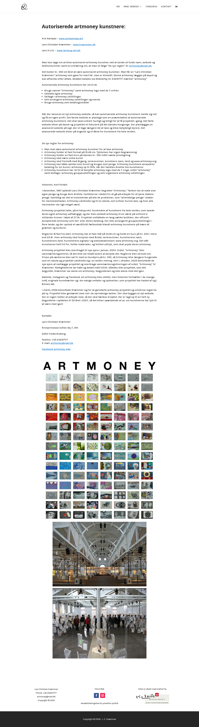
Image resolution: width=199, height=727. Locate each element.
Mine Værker (131, 6)
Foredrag (151, 6)
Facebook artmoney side (56, 349)
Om (118, 6)
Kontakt (166, 6)
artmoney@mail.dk (140, 65)
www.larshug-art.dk (68, 50)
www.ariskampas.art (71, 38)
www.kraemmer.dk (84, 44)
